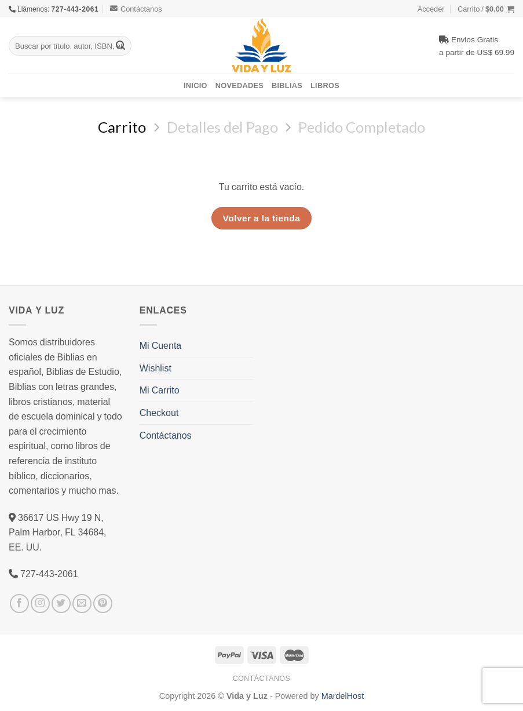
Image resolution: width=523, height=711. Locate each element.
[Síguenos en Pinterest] (102, 603)
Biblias (287, 85)
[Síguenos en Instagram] (40, 603)
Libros (324, 85)
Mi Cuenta (160, 345)
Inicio (195, 85)
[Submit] (120, 46)
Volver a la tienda (262, 218)
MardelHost (342, 695)
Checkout (159, 412)
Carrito (122, 127)
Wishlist (155, 368)
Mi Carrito (160, 390)
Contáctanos (136, 8)
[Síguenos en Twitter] (61, 603)
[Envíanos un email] (82, 603)
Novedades (239, 85)
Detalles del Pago (222, 127)
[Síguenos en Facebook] (19, 603)
